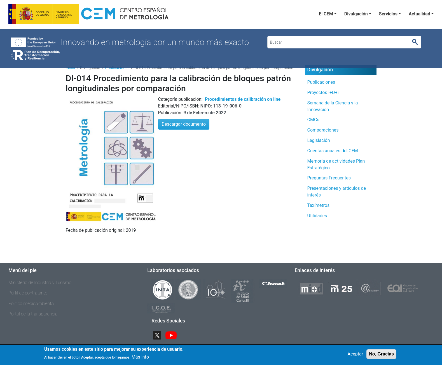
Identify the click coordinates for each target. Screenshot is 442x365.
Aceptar (355, 356)
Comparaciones (323, 130)
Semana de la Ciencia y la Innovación (332, 106)
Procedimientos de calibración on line (242, 99)
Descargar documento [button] (184, 124)
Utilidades (317, 215)
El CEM (326, 14)
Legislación (318, 140)
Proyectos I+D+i (323, 92)
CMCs (313, 119)
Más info (140, 359)
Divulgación (356, 14)
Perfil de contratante (27, 293)
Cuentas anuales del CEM (332, 150)
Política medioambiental (31, 303)
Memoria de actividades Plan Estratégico (336, 164)
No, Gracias (381, 356)
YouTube (173, 334)
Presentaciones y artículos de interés (336, 192)
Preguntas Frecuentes (329, 178)
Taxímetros (318, 205)
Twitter (159, 334)
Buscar (417, 42)
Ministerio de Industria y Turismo (39, 282)
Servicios (388, 14)
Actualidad (419, 14)
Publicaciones (321, 82)
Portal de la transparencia (32, 314)
